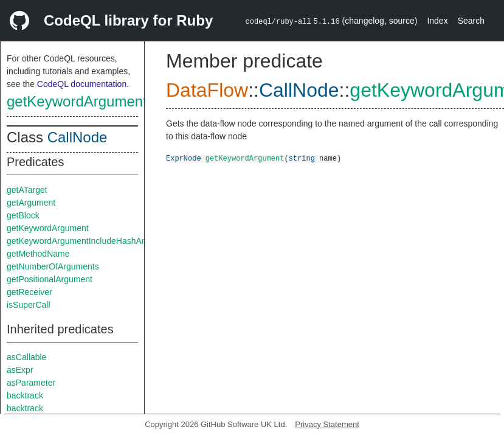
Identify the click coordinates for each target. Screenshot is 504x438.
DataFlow (207, 90)
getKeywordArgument (77, 101)
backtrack (25, 395)
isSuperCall (28, 305)
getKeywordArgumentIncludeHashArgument (90, 241)
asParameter (31, 383)
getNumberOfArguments (53, 266)
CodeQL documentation (81, 84)
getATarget (27, 190)
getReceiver (29, 292)
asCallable (26, 357)
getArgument (31, 202)
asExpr (20, 370)
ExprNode (183, 158)
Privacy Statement (327, 424)
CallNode (77, 137)
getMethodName (38, 254)
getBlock (23, 215)
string (302, 158)
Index (437, 21)
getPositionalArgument (49, 279)
